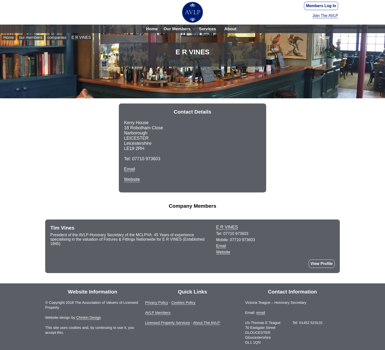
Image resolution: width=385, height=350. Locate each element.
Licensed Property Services (167, 323)
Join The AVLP (325, 16)
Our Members (177, 29)
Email (129, 169)
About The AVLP (206, 323)
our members (30, 37)
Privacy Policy (156, 302)
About (230, 29)
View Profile (322, 264)
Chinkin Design (88, 317)
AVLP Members (158, 312)
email (260, 312)
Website (132, 179)
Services (207, 29)
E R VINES (81, 37)
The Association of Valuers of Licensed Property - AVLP (192, 12)
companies (56, 37)
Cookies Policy (183, 302)
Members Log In (321, 6)
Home (152, 29)
